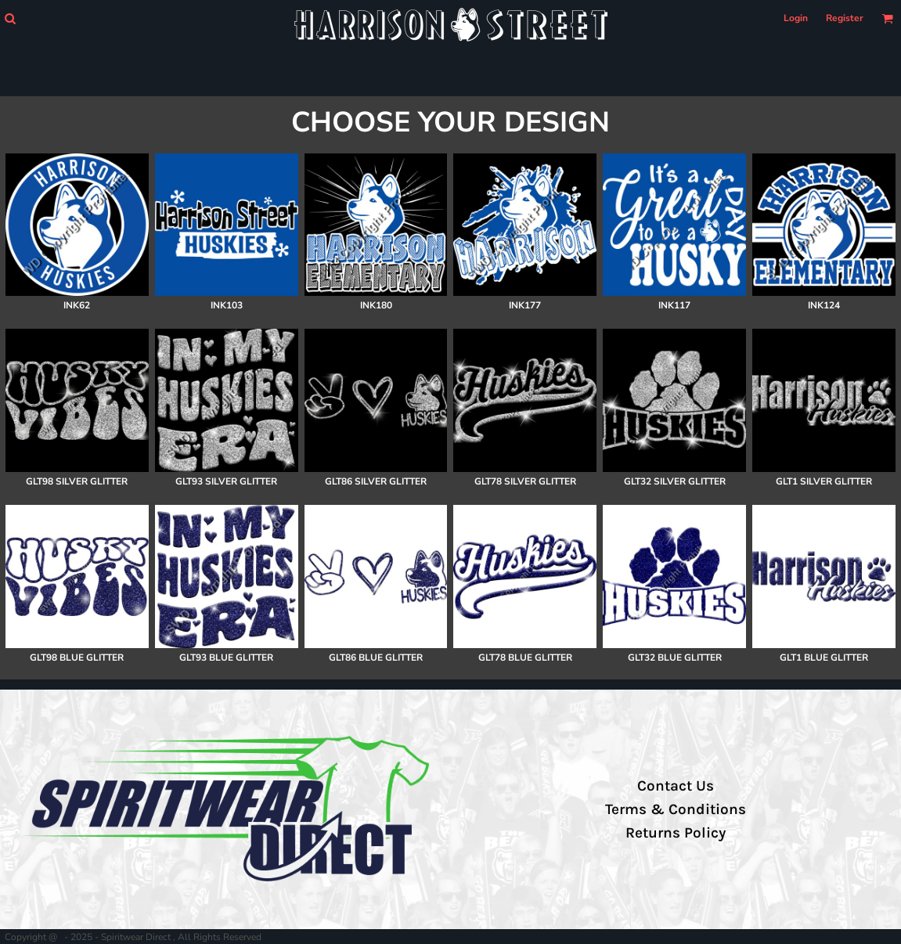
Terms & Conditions (675, 809)
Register (844, 18)
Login (796, 18)
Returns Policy (675, 832)
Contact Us (675, 785)
